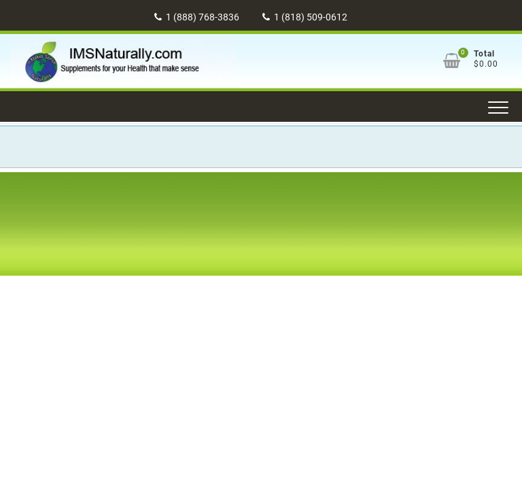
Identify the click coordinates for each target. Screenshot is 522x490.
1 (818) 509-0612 (304, 17)
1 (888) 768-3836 (196, 17)
